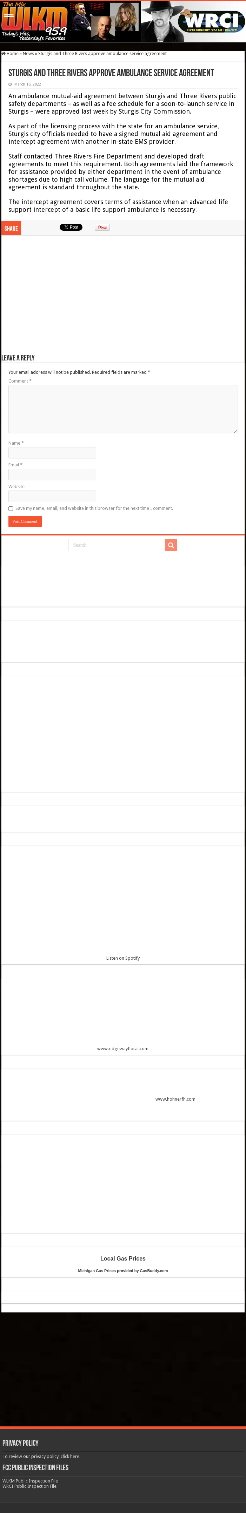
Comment (20, 381)
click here (70, 1456)
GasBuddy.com (154, 1271)
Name (16, 443)
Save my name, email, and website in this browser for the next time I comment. (94, 508)
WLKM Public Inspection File (30, 1481)
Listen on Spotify (122, 906)
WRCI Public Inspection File (29, 1486)
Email (15, 464)
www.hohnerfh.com (175, 1099)
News (28, 53)
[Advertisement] (123, 298)
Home (10, 53)
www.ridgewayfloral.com (122, 1017)
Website (16, 486)
